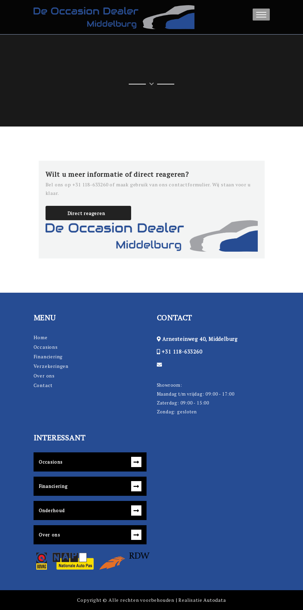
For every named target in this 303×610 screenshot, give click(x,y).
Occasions (46, 347)
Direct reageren (86, 213)
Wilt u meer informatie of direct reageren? (117, 174)
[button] (261, 15)
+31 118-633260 (182, 351)
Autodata (214, 600)
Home (41, 337)
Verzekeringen (51, 366)
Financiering (48, 356)
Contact (43, 385)
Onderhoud (52, 510)
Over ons (44, 375)
